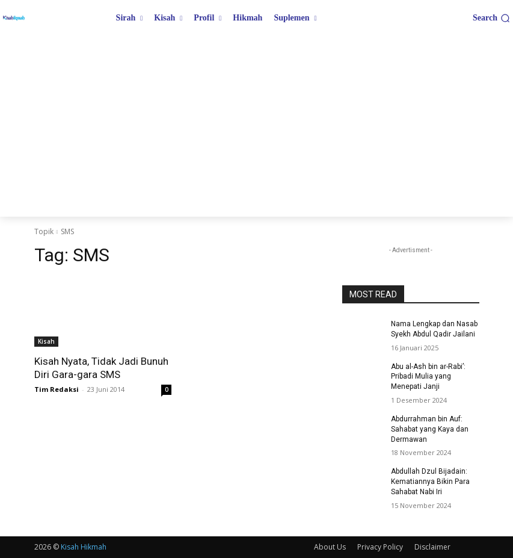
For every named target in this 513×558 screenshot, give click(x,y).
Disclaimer (432, 547)
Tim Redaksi (56, 389)
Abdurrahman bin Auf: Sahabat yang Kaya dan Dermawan (429, 429)
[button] (491, 18)
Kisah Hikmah (83, 547)
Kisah (46, 341)
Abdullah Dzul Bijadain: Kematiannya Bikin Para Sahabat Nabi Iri (430, 481)
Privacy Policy (380, 547)
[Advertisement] (256, 126)
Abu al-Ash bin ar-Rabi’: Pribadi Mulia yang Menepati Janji (428, 376)
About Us (330, 547)
